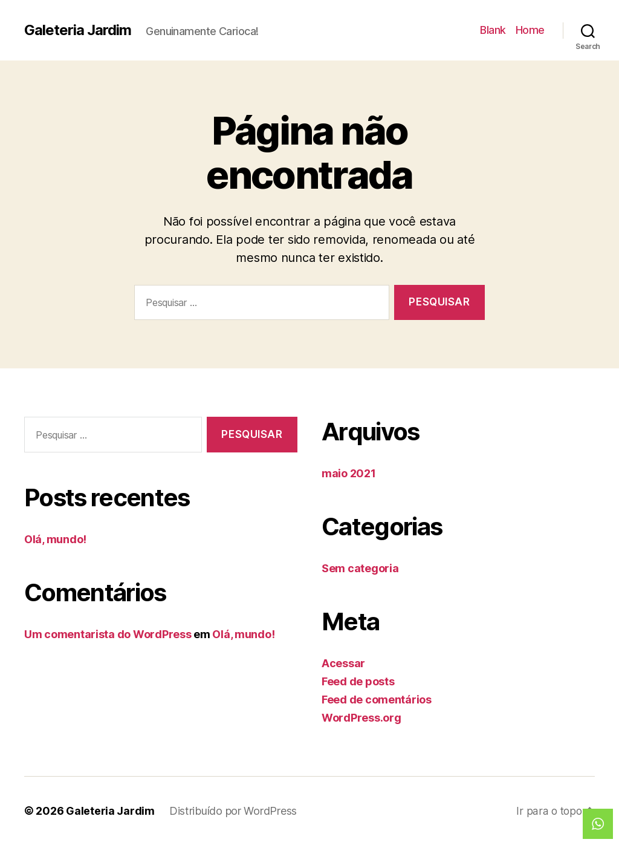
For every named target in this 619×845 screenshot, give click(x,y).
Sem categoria (360, 568)
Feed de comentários (377, 699)
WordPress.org (361, 717)
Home (530, 30)
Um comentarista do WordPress (107, 634)
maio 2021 (349, 473)
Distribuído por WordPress (233, 810)
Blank (493, 30)
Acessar (343, 663)
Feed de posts (358, 681)
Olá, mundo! (55, 539)
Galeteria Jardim (77, 30)
